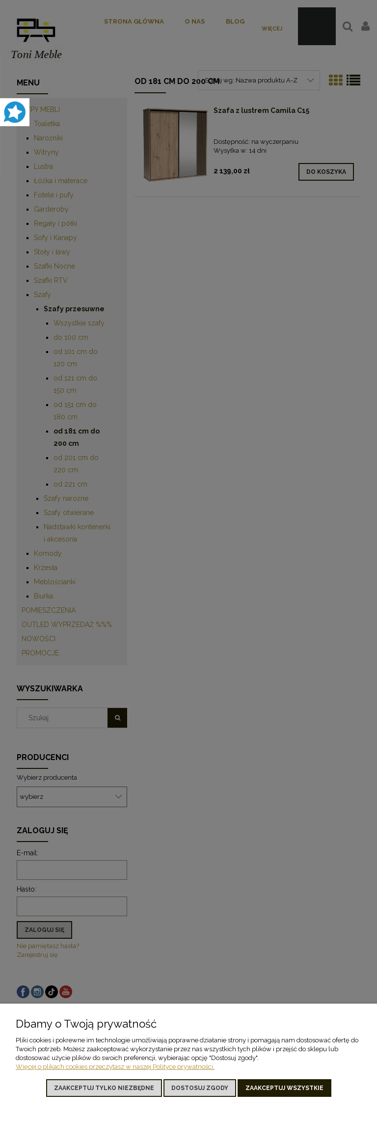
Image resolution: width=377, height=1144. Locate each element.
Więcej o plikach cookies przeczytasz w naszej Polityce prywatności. (115, 1066)
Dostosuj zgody (199, 1088)
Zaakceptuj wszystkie (284, 1088)
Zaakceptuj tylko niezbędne (104, 1088)
